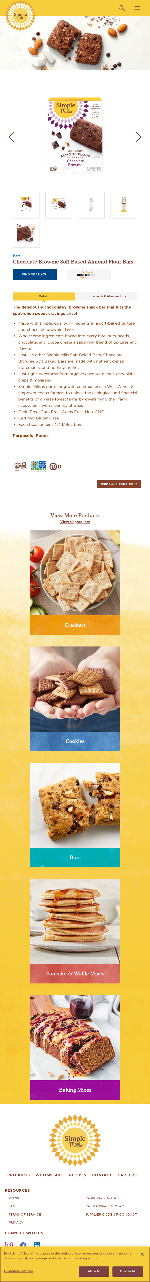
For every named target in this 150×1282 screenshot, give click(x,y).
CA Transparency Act (105, 1207)
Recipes (77, 1175)
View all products (75, 522)
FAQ (12, 1207)
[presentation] (75, 585)
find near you (35, 274)
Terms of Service (25, 1215)
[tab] (119, 484)
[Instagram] (9, 1246)
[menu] (137, 8)
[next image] (139, 137)
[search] (122, 8)
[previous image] (11, 137)
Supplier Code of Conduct (111, 1215)
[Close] (142, 1254)
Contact (102, 1175)
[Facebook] (23, 1246)
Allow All (94, 1271)
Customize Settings (18, 1271)
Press (14, 1198)
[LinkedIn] (37, 1246)
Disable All (127, 1271)
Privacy (16, 1223)
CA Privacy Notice (102, 1198)
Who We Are (49, 1175)
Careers (127, 1175)
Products (18, 1175)
